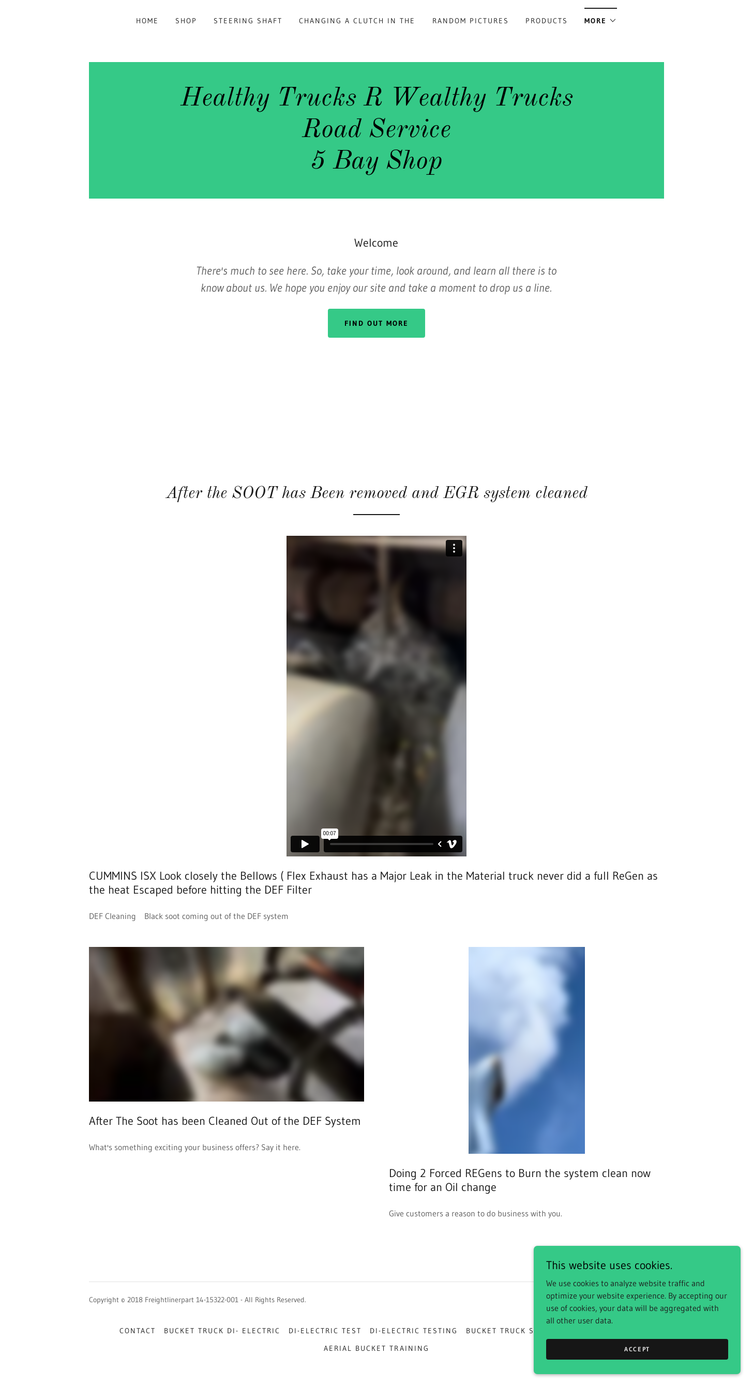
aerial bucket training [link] (376, 1348)
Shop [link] (186, 20)
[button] (600, 17)
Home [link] (147, 20)
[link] (376, 165)
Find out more (376, 323)
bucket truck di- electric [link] (222, 1330)
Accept (637, 1349)
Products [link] (546, 20)
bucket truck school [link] (513, 1330)
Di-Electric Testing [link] (414, 1330)
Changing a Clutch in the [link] (357, 20)
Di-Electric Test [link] (325, 1330)
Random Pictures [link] (470, 20)
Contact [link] (137, 1330)
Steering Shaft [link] (248, 20)
